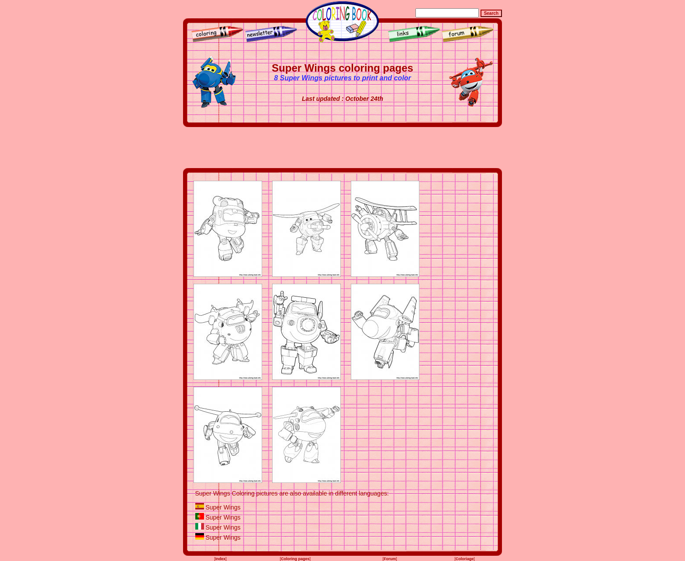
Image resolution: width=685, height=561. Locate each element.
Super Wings (222, 507)
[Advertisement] (342, 147)
